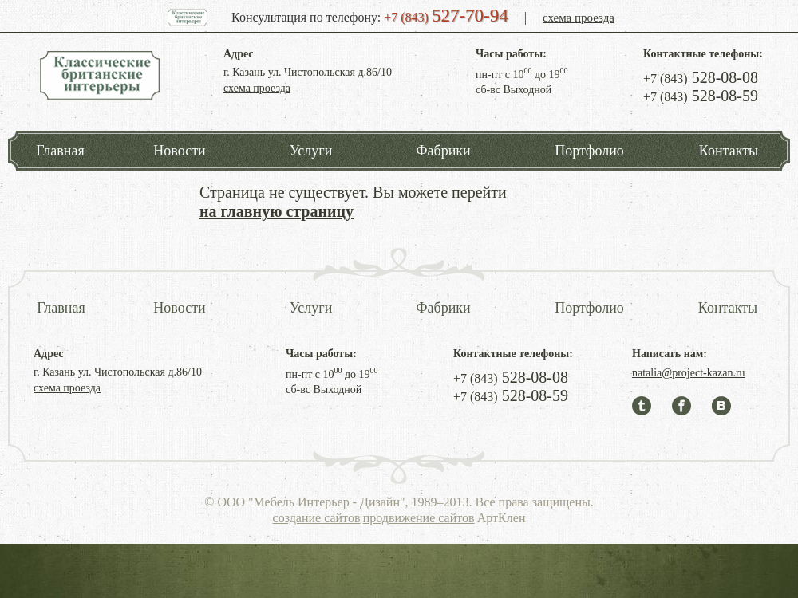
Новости (179, 151)
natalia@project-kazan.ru (688, 373)
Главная (60, 151)
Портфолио (589, 151)
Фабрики (443, 151)
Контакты (728, 151)
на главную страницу (277, 211)
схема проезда (578, 17)
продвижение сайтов (419, 518)
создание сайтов (317, 518)
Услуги (311, 151)
